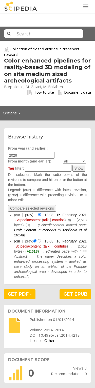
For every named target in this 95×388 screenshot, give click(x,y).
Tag (11, 168)
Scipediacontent (28, 220)
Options (13, 114)
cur (17, 241)
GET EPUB (75, 294)
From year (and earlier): (28, 148)
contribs (58, 220)
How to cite (40, 92)
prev (28, 215)
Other (49, 340)
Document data (74, 92)
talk (46, 220)
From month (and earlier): (29, 161)
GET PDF (20, 294)
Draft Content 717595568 (35, 230)
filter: (16, 168)
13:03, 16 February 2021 (66, 215)
